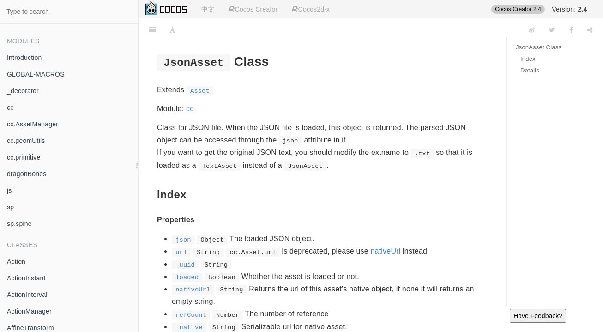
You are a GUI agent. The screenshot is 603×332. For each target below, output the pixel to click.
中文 (207, 9)
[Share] (589, 30)
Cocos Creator (253, 9)
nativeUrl (386, 251)
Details (529, 70)
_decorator (23, 91)
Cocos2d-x (311, 9)
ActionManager (29, 311)
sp (10, 207)
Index (528, 58)
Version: (569, 9)
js (9, 190)
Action (16, 261)
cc (10, 107)
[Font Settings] (172, 30)
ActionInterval (27, 294)
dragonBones (27, 174)
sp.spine (19, 223)
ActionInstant (26, 278)
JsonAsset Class (538, 47)
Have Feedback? (537, 316)
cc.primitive (23, 157)
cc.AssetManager (32, 124)
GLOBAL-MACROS (36, 74)
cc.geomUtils (26, 140)
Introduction (24, 57)
